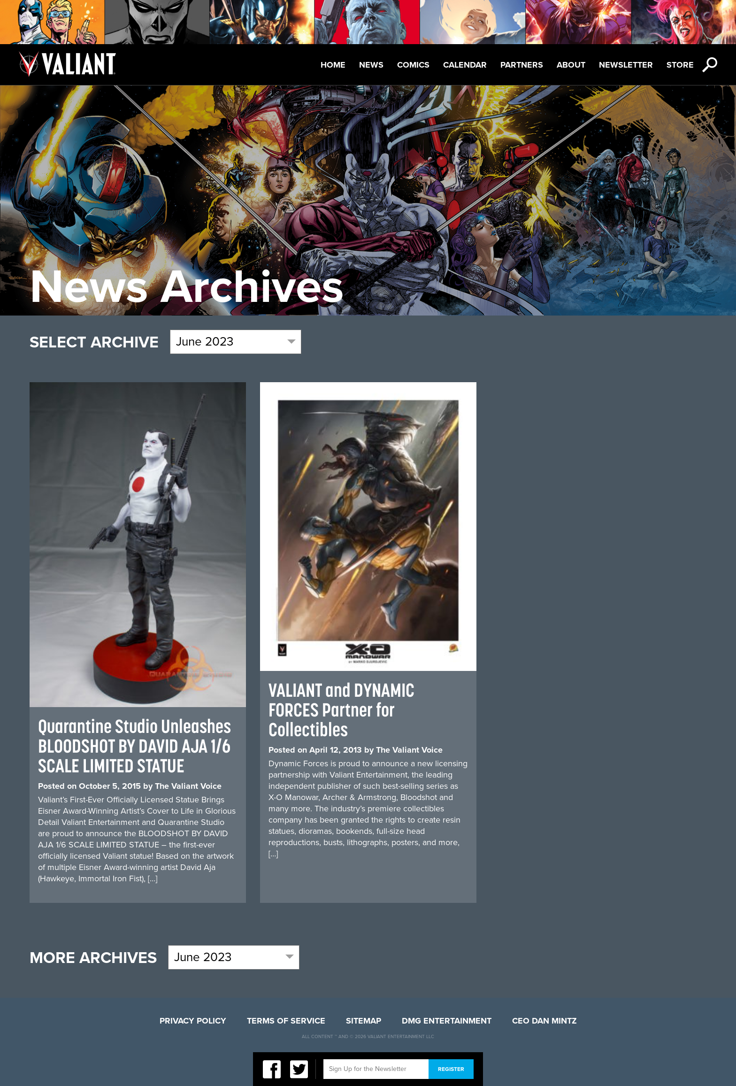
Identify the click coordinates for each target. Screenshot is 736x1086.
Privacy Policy (193, 1021)
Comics (413, 65)
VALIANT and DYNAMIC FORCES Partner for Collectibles (341, 709)
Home (333, 65)
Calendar (465, 65)
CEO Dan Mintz (544, 1021)
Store (680, 65)
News (371, 65)
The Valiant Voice (188, 786)
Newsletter (626, 65)
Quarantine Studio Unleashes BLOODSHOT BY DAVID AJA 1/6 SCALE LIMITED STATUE (134, 746)
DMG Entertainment (446, 1021)
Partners (521, 65)
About (571, 65)
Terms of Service (286, 1021)
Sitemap (363, 1021)
